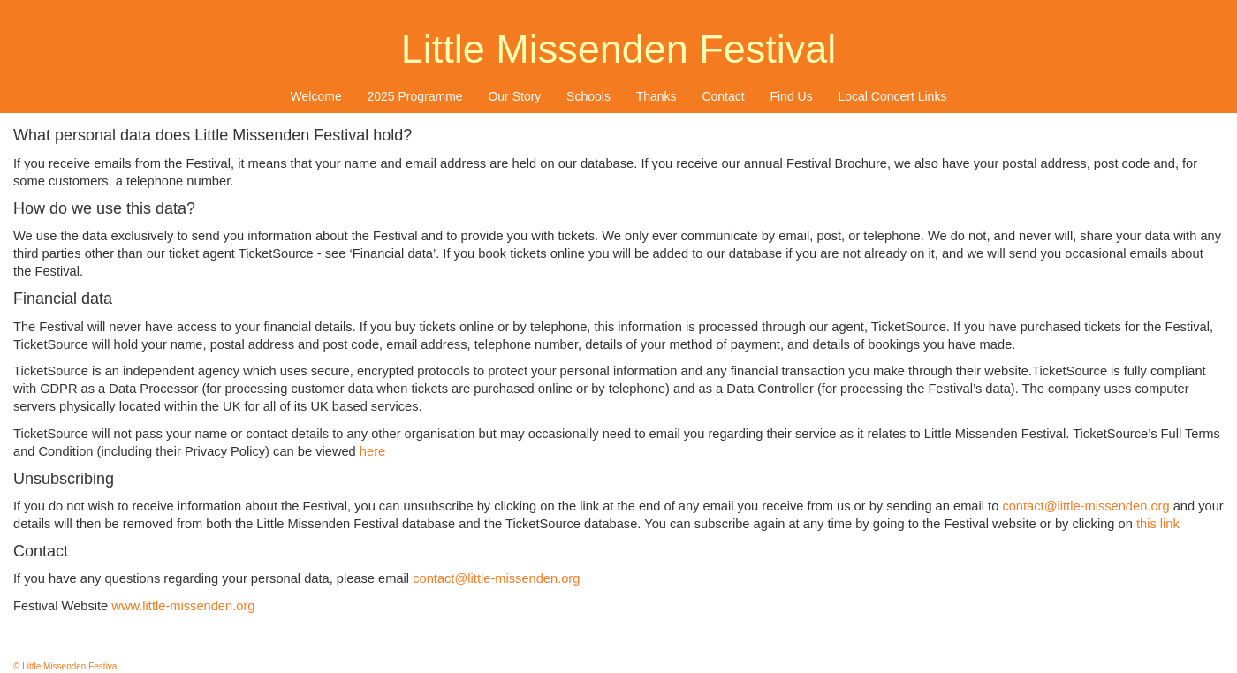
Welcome (316, 96)
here (372, 451)
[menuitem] (315, 96)
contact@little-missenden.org (1085, 506)
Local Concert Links (892, 96)
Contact (723, 96)
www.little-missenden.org (182, 606)
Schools (588, 96)
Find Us (791, 96)
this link (1158, 524)
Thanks (656, 96)
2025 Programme (414, 96)
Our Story (514, 96)
